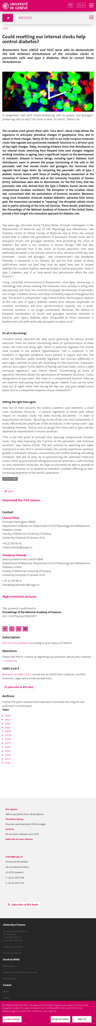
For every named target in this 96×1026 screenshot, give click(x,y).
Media (6, 991)
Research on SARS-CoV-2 (16, 674)
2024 (8, 716)
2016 (8, 747)
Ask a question (10, 978)
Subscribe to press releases (19, 839)
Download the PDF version (21, 500)
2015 (7, 751)
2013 (8, 759)
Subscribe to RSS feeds (23, 904)
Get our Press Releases (15, 643)
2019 (8, 735)
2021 (7, 727)
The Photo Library (15, 819)
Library (6, 997)
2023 (8, 719)
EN (79, 5)
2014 (8, 755)
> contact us (9, 661)
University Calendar (12, 953)
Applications (9, 966)
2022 (8, 723)
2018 (8, 739)
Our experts (11, 809)
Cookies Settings (12, 1020)
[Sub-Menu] (91, 17)
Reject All (82, 1020)
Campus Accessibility (13, 946)
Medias (25, 18)
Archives (10, 829)
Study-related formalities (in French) (20, 972)
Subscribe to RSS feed (18, 687)
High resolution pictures (19, 596)
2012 (8, 763)
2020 (5, 28)
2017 (7, 743)
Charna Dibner (10, 518)
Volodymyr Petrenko (14, 555)
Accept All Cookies (60, 1020)
